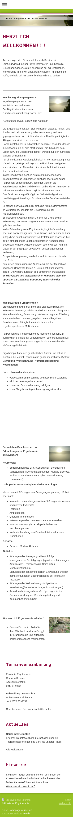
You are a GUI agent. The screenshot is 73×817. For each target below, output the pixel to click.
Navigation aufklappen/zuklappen (36, 4)
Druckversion (11, 799)
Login (68, 799)
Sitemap (26, 799)
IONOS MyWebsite (12, 813)
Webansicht (65, 803)
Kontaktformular (42, 709)
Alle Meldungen (14, 749)
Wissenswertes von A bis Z (20, 786)
